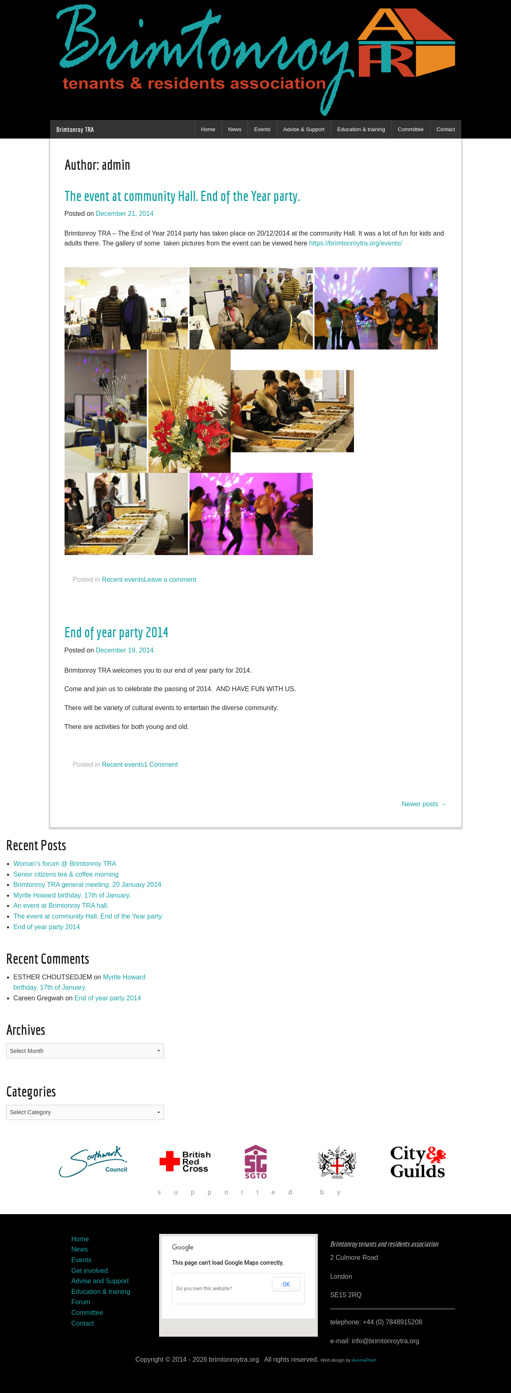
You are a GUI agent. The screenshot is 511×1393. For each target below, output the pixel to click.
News (235, 129)
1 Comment (161, 764)
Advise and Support (100, 1280)
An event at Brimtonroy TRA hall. (61, 905)
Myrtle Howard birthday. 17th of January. (72, 895)
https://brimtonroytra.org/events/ (355, 243)
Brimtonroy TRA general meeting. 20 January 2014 (88, 884)
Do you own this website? (204, 1288)
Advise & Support (303, 129)
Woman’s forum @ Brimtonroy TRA (65, 863)
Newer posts (424, 804)
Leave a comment (170, 579)
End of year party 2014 (117, 632)
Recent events (123, 579)
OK (286, 1284)
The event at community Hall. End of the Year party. (182, 196)
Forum (80, 1301)
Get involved (89, 1270)
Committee (411, 129)
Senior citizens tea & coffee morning (66, 874)
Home (208, 129)
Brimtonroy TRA (75, 129)
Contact (446, 129)
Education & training (361, 129)
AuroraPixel (364, 1360)
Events (262, 129)
